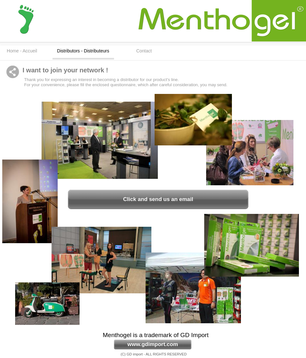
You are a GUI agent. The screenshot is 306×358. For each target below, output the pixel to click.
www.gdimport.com (152, 344)
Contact (144, 50)
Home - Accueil (22, 50)
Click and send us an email (158, 199)
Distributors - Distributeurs (83, 50)
